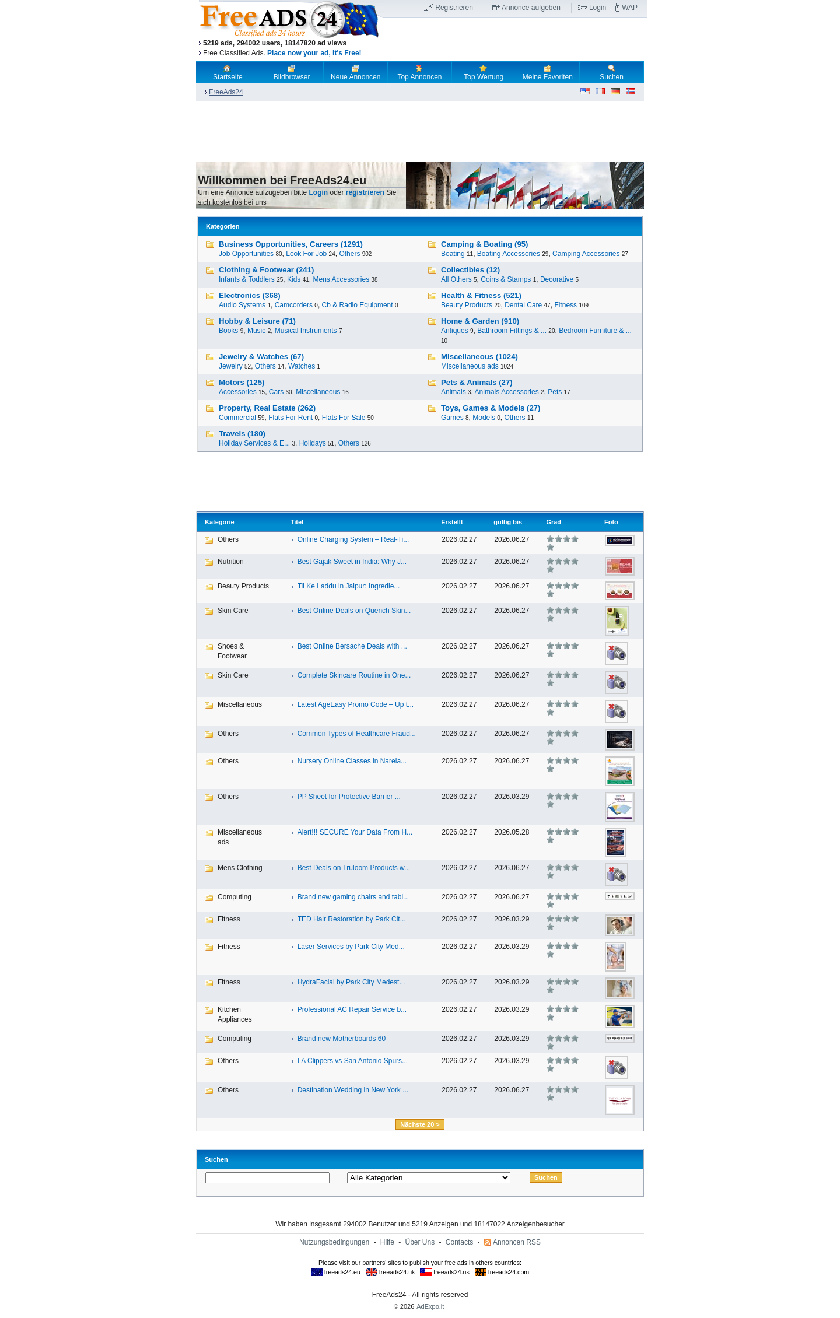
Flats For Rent (290, 417)
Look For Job (306, 254)
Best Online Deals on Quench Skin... (354, 611)
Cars (276, 392)
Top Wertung (483, 72)
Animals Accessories (507, 392)
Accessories (238, 392)
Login (597, 7)
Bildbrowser (292, 72)
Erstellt (452, 521)
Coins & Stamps (506, 279)
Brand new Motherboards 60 (342, 1039)
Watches (301, 366)
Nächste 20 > (420, 1124)
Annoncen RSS (517, 1242)
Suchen (612, 72)
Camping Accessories (586, 254)
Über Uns (420, 1242)
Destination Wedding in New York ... (353, 1090)
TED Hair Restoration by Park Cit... (352, 919)
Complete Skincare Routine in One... (354, 675)
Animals (453, 392)
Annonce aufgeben (531, 7)
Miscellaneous (318, 392)
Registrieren (454, 7)
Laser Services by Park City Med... (351, 946)
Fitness (565, 305)
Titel (296, 521)
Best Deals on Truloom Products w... (354, 868)
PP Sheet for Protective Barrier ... (349, 797)
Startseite (228, 72)
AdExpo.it (430, 1306)
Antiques (454, 331)
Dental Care (523, 305)
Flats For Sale (344, 417)
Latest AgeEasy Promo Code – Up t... (356, 704)
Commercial (237, 417)
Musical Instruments (306, 331)
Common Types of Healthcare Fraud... (357, 734)
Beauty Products (466, 305)
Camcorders (294, 305)
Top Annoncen (419, 72)
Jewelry (231, 366)
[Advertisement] (515, 40)
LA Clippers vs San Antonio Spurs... (353, 1061)
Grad (553, 521)
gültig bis (508, 521)
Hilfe (387, 1242)
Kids (293, 279)
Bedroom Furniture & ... (595, 331)
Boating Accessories (508, 254)
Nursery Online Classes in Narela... (352, 761)
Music (256, 331)
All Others (456, 279)
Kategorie (220, 521)
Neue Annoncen (355, 72)
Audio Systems (242, 305)
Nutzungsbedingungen (334, 1242)
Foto (611, 521)
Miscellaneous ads (470, 366)
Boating (453, 254)
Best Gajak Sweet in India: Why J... (352, 562)
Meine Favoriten (548, 72)
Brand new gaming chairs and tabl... (353, 897)
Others (349, 254)
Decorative (556, 279)
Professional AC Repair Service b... (352, 1009)
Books (228, 331)
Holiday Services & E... (254, 443)
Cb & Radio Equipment (357, 305)
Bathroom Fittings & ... (512, 331)
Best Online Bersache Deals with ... (352, 646)
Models (484, 417)
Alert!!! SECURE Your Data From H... (355, 832)
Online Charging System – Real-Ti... (354, 539)
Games (452, 417)
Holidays (312, 443)
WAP (630, 7)
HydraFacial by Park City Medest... (351, 982)
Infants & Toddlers (247, 279)
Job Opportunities (246, 254)
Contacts (459, 1242)
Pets (555, 392)
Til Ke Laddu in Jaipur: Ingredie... (349, 586)
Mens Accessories (341, 279)
